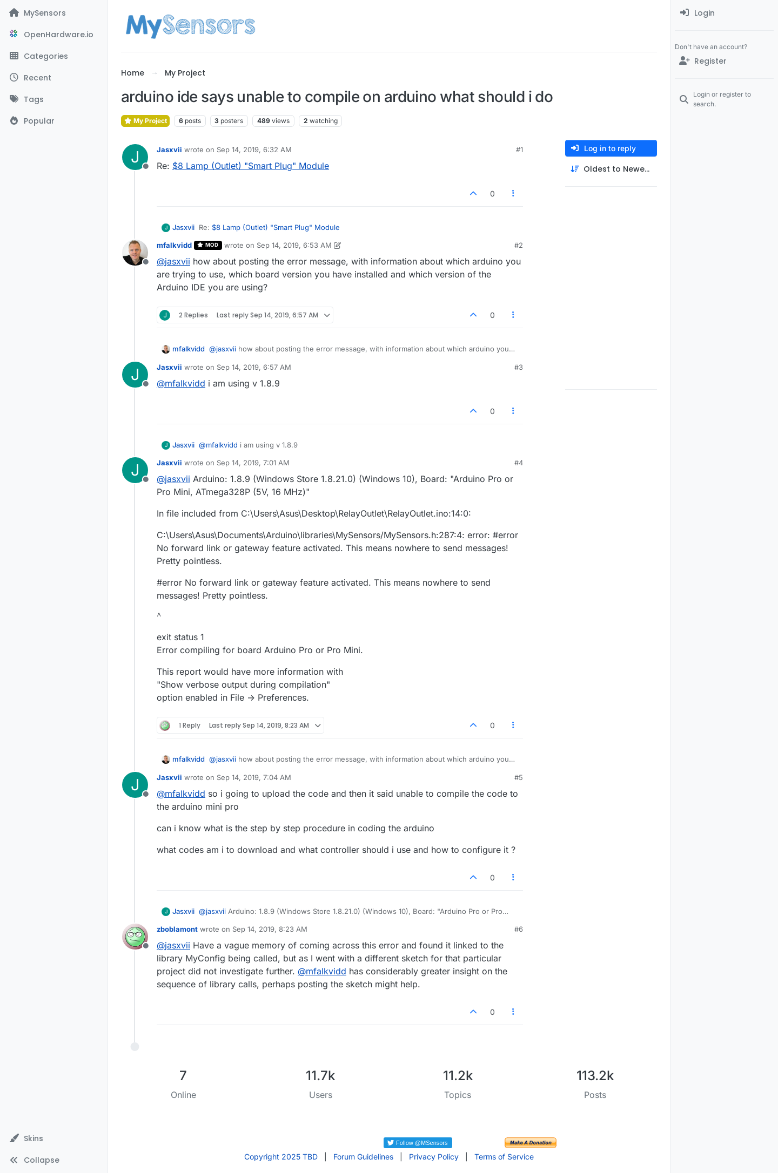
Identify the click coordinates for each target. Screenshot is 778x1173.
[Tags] (53, 99)
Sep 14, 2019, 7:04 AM (254, 777)
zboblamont (177, 929)
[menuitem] (724, 13)
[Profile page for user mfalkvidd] (135, 253)
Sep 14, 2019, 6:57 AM (254, 367)
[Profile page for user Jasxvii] (135, 157)
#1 (519, 149)
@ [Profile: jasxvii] (173, 261)
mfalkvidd (174, 245)
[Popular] (53, 121)
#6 (518, 929)
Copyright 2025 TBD (281, 1156)
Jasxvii (169, 149)
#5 (518, 777)
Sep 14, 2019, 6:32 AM (254, 149)
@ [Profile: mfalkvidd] (181, 383)
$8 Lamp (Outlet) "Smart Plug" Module (250, 165)
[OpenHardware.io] (53, 34)
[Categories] (53, 56)
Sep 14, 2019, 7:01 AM (253, 462)
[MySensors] (53, 13)
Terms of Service (504, 1156)
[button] (53, 1138)
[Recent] (53, 77)
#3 (518, 367)
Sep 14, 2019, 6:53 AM (294, 245)
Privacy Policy (434, 1156)
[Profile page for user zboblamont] (135, 937)
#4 (518, 462)
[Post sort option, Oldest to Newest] (611, 169)
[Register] (724, 61)
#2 (518, 245)
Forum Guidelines (363, 1156)
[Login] (724, 13)
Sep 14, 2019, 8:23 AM (269, 929)
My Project (145, 121)
